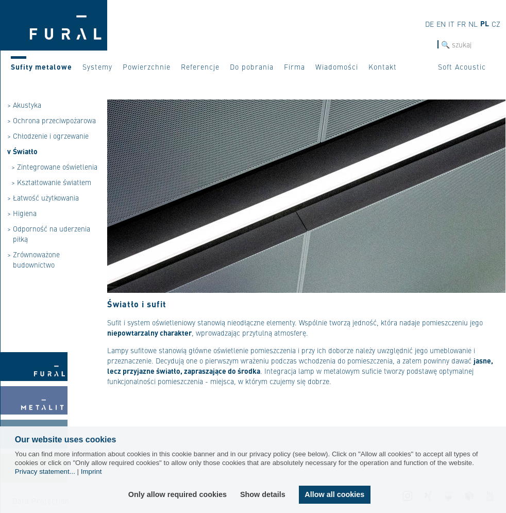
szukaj (427, 44)
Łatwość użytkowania (46, 197)
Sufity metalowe (41, 66)
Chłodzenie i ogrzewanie (51, 135)
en (441, 24)
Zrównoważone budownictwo (36, 259)
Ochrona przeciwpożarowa (54, 120)
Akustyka (27, 105)
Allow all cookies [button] (334, 494)
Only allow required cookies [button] (177, 494)
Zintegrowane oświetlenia (57, 166)
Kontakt (382, 66)
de (429, 24)
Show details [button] (262, 494)
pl (484, 23)
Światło (25, 151)
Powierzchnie (147, 66)
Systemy (97, 66)
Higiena (25, 213)
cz (496, 24)
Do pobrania (252, 66)
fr (461, 24)
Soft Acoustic (462, 66)
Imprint (91, 471)
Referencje (200, 66)
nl (473, 24)
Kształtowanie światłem (54, 182)
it (451, 24)
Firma (294, 66)
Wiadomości (336, 66)
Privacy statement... (45, 471)
